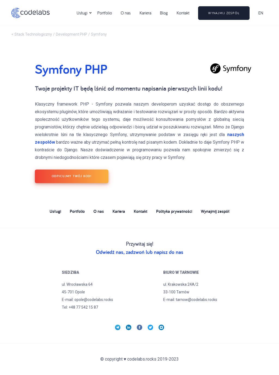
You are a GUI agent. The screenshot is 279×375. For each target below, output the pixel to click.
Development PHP (71, 34)
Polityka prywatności (174, 211)
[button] (82, 13)
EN (260, 13)
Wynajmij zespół (215, 211)
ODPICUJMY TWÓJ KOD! (72, 176)
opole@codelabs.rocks (93, 299)
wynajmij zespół (223, 13)
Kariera (145, 13)
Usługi (55, 211)
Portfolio (104, 13)
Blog (164, 13)
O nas (126, 13)
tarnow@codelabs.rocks (196, 299)
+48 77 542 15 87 (83, 307)
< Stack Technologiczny (31, 34)
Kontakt (183, 13)
